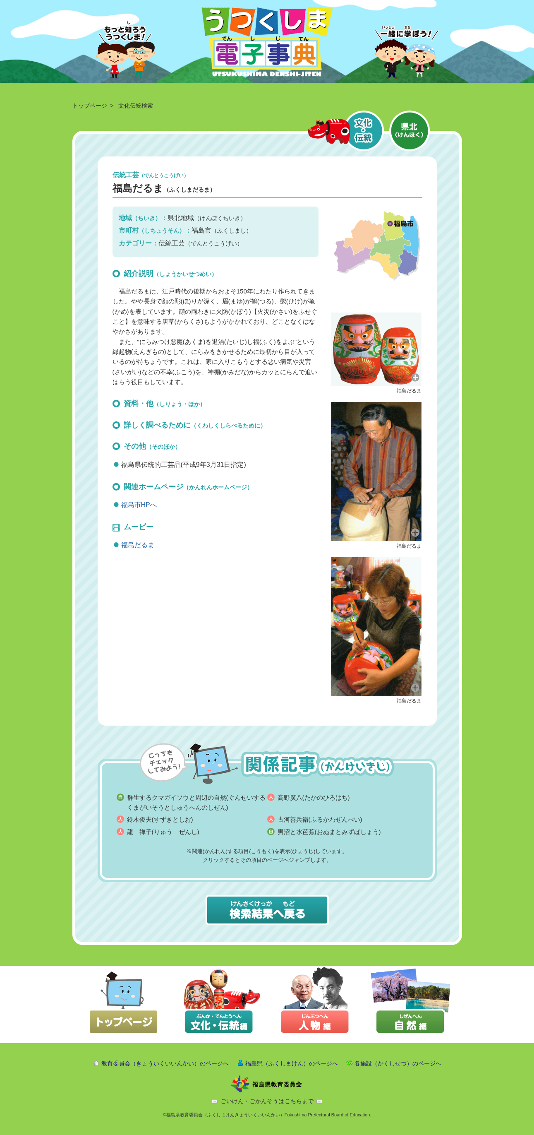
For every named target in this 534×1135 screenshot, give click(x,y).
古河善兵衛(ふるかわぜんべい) (320, 819)
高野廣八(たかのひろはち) (314, 797)
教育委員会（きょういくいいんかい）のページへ (165, 1063)
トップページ (89, 105)
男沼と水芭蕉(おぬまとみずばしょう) (329, 831)
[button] (376, 348)
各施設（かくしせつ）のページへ (397, 1063)
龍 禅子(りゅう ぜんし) (163, 831)
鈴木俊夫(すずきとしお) (160, 819)
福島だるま (137, 544)
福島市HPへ (139, 504)
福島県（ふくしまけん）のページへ (291, 1063)
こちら (293, 1101)
